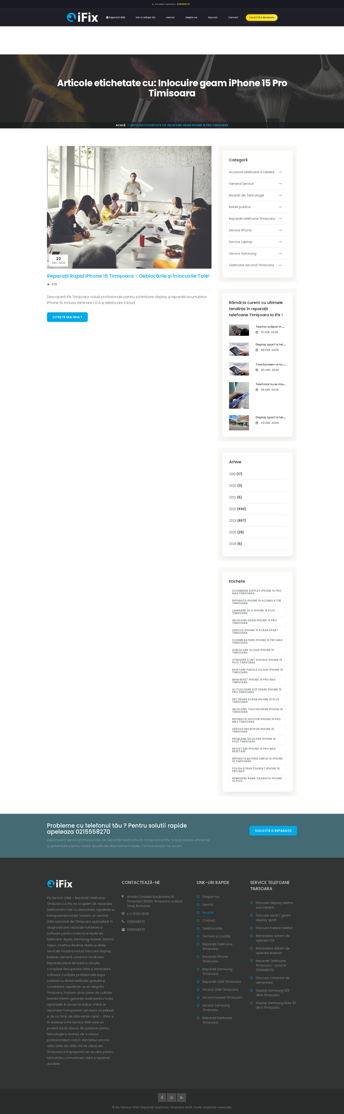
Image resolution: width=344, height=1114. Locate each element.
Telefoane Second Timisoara (251, 265)
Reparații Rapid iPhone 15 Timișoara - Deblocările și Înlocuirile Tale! (128, 276)
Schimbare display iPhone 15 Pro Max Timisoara (256, 592)
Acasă (121, 125)
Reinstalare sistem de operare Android (273, 950)
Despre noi (191, 17)
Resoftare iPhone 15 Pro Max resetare (254, 750)
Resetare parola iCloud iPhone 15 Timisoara (257, 671)
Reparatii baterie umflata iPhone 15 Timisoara (257, 760)
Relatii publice (240, 207)
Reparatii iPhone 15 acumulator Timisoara (256, 602)
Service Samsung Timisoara (216, 1007)
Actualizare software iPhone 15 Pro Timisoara (256, 691)
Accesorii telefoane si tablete (251, 172)
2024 (237, 520)
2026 (235, 544)
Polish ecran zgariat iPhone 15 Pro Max (256, 770)
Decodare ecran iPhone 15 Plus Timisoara (255, 700)
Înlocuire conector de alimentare (273, 980)
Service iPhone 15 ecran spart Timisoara (255, 631)
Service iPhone (240, 230)
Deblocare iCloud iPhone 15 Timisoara (253, 651)
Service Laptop (240, 242)
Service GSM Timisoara (220, 989)
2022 (235, 497)
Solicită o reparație (261, 17)
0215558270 (136, 922)
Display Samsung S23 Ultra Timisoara (272, 992)
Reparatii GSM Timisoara (221, 981)
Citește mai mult (67, 317)
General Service (241, 183)
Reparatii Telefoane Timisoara (217, 946)
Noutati (212, 17)
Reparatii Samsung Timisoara (217, 971)
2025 (236, 532)
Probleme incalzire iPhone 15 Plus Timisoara (254, 740)
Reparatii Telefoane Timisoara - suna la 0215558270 (271, 965)
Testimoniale (212, 928)
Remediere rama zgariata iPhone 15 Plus (257, 779)
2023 (237, 509)
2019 (235, 474)
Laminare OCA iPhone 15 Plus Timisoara (253, 612)
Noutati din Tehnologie (246, 195)
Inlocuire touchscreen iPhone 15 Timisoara (257, 710)
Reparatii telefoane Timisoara (252, 218)
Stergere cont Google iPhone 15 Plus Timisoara (257, 661)
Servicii (170, 17)
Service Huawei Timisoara (222, 997)
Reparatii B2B (115, 17)
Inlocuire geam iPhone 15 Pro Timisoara (254, 621)
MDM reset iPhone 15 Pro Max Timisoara (254, 681)
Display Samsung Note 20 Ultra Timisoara (276, 1005)
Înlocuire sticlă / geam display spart (273, 917)
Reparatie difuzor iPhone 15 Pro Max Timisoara (256, 720)
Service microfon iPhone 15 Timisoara (253, 730)
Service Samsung (242, 253)
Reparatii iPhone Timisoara (215, 958)
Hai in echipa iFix (145, 17)
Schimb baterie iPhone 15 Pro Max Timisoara (257, 641)
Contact (233, 17)
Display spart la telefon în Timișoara (282, 344)
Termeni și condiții (216, 936)
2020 (235, 485)
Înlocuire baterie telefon (274, 928)
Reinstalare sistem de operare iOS (273, 938)
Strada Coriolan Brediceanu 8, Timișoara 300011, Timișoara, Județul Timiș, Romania (154, 901)
